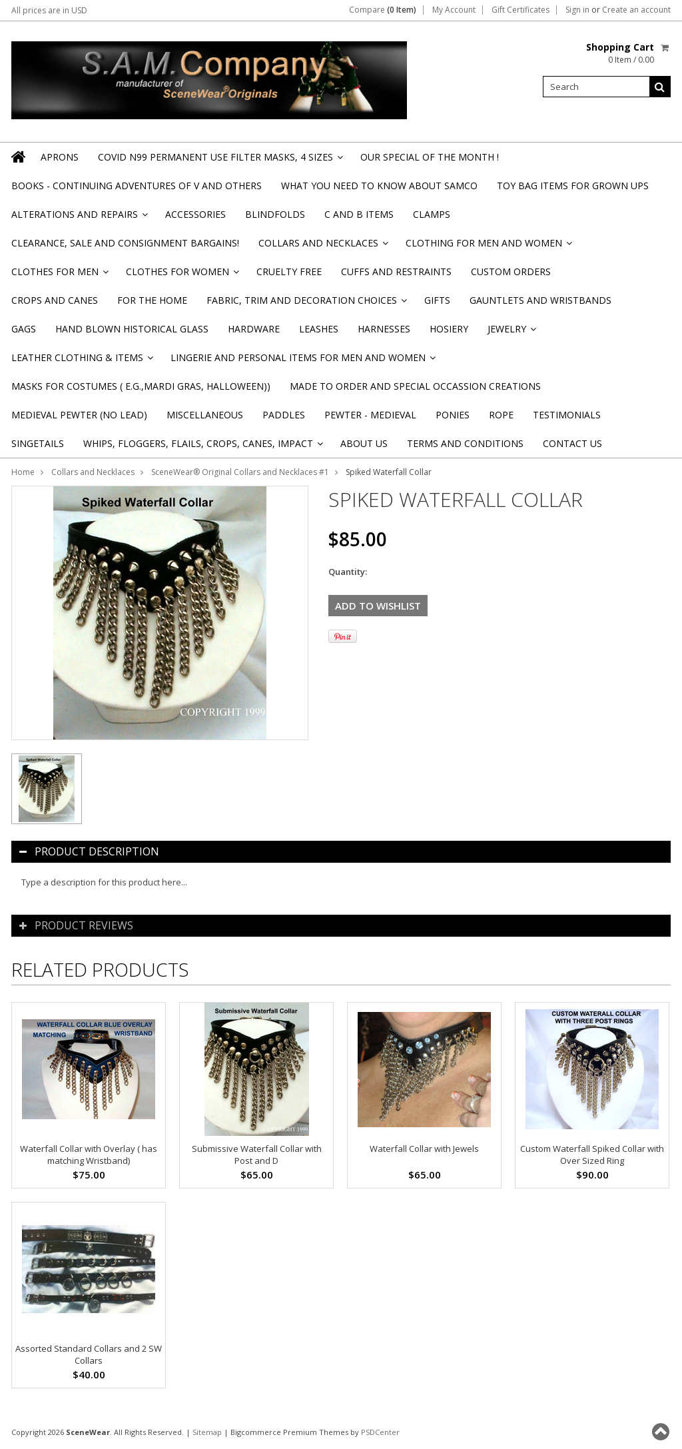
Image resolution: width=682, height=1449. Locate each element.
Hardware (254, 328)
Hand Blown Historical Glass (131, 328)
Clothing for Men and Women (488, 247)
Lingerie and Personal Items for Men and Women (302, 361)
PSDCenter (380, 1432)
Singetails (37, 443)
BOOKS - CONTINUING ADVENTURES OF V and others (136, 185)
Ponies (453, 414)
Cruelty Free (289, 271)
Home (23, 472)
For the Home (152, 300)
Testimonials (567, 414)
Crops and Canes (54, 300)
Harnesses (384, 328)
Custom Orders (511, 271)
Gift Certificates (520, 10)
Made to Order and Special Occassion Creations (415, 386)
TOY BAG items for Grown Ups (573, 185)
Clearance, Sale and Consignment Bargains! (125, 243)
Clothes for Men (59, 275)
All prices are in (49, 10)
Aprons (60, 157)
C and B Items (359, 214)
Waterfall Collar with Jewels (424, 1149)
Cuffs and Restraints (396, 271)
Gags (23, 328)
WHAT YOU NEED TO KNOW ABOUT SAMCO (379, 185)
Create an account (636, 10)
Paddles (283, 414)
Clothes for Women (181, 275)
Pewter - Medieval (370, 414)
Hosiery (449, 328)
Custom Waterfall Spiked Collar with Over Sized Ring (592, 1155)
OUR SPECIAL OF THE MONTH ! (429, 157)
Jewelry (511, 332)
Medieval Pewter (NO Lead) (79, 414)
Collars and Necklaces (322, 247)
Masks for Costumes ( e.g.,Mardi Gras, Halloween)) (140, 386)
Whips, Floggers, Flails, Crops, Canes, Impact (202, 447)
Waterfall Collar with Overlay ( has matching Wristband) (88, 1155)
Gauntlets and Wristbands (540, 300)
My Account (454, 10)
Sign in (577, 10)
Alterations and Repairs (78, 218)
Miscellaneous (205, 414)
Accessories (195, 214)
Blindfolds (275, 214)
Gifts (437, 300)
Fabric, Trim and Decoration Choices (305, 304)
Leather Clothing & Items (81, 361)
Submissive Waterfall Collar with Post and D (257, 1155)
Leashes (318, 328)
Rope (501, 414)
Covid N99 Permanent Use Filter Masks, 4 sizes (219, 161)
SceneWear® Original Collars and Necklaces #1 (240, 472)
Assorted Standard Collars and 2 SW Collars (88, 1354)
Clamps (431, 214)
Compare (382, 10)
